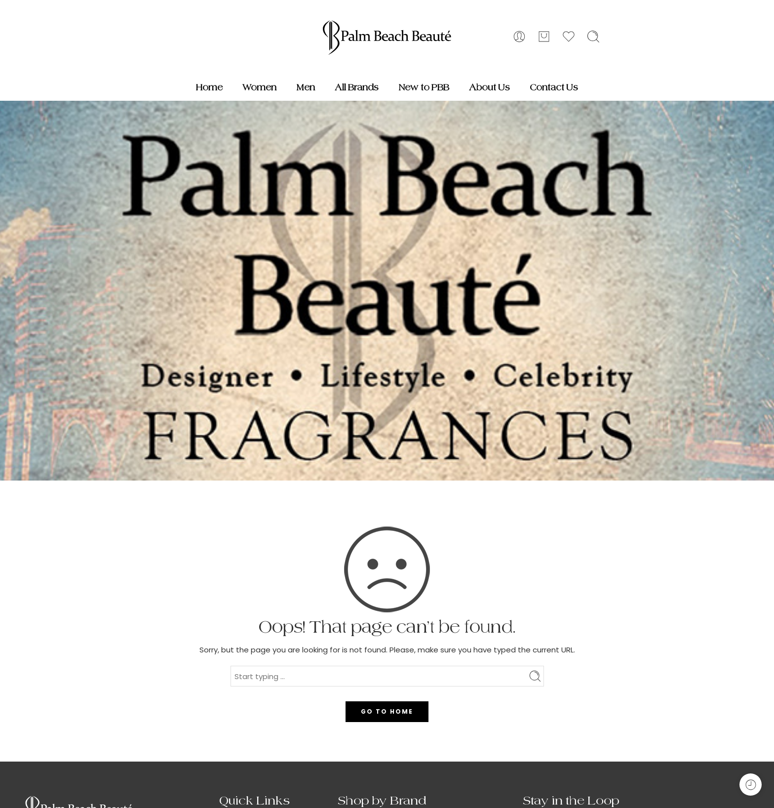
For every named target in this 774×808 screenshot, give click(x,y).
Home (209, 87)
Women (259, 87)
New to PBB (423, 87)
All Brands (357, 87)
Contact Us (554, 87)
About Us (489, 87)
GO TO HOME (387, 711)
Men (305, 87)
